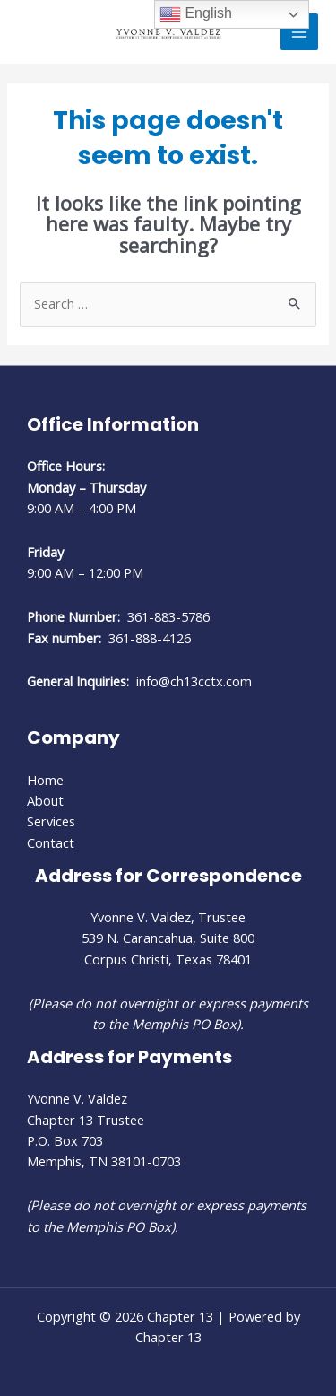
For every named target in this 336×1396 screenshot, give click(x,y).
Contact (50, 842)
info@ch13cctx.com (194, 681)
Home (45, 780)
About (45, 800)
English (195, 14)
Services (51, 821)
